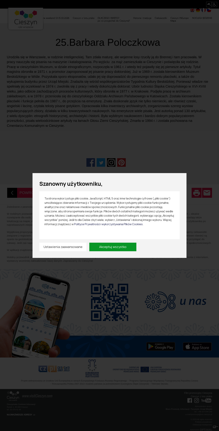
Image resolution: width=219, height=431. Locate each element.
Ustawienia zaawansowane (62, 247)
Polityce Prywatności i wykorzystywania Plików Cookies (108, 224)
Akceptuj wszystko (112, 247)
